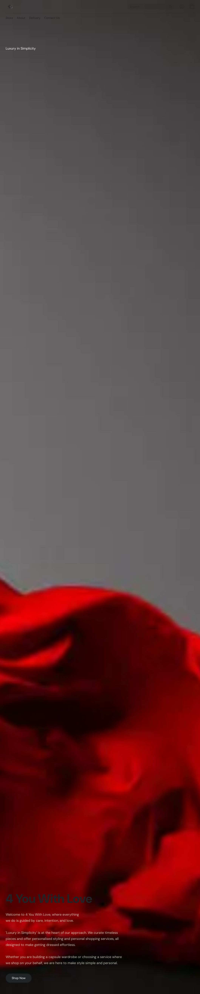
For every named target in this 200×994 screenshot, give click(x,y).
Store (9, 18)
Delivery (34, 18)
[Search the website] (170, 6)
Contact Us (52, 18)
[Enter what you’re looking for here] (151, 6)
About (21, 18)
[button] (10, 6)
